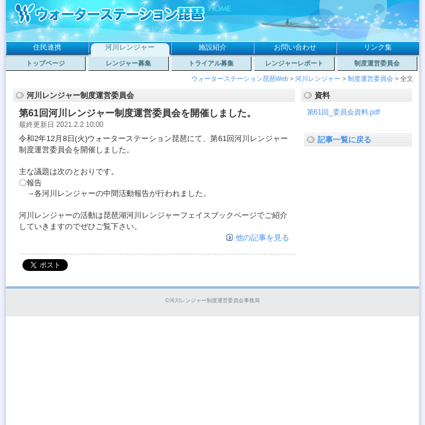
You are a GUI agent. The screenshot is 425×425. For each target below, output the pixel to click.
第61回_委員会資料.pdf (343, 112)
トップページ (45, 63)
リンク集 (378, 47)
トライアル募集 (211, 63)
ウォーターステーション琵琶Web (239, 78)
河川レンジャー (130, 47)
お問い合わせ (295, 47)
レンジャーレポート (294, 63)
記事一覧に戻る (344, 139)
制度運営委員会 (377, 63)
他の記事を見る (262, 237)
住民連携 (47, 47)
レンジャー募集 (128, 63)
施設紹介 (212, 47)
